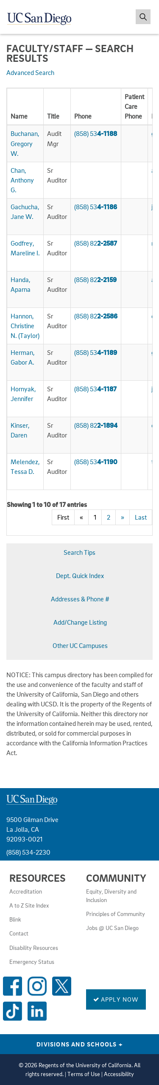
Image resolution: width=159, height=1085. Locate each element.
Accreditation (25, 891)
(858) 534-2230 (28, 852)
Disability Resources (33, 947)
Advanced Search (30, 72)
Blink (15, 919)
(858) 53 (95, 133)
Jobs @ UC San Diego (112, 927)
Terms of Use (83, 1074)
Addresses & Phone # (80, 599)
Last (141, 517)
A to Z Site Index (29, 905)
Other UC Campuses (80, 645)
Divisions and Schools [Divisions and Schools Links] (79, 1044)
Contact (18, 933)
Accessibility (119, 1074)
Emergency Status (31, 961)
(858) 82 (95, 243)
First (63, 517)
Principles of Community (115, 914)
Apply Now (116, 999)
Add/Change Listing (80, 622)
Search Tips (79, 552)
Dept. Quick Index (80, 575)
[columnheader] (25, 107)
